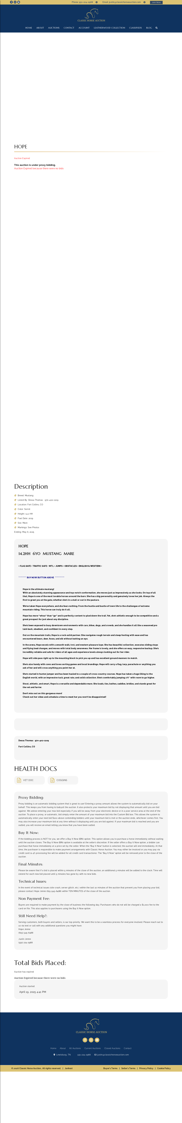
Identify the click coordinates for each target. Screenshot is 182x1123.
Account (84, 27)
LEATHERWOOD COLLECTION (109, 27)
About (40, 27)
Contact (69, 27)
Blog (149, 27)
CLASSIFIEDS (135, 27)
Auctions (53, 27)
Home (28, 27)
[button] (156, 27)
